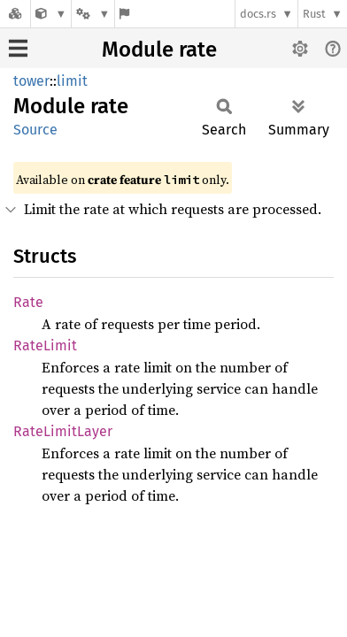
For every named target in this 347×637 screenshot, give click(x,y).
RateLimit (45, 345)
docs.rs (258, 13)
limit (72, 81)
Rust (314, 13)
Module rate (159, 49)
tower (31, 81)
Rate (28, 302)
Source (35, 129)
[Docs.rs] (15, 13)
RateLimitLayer (62, 431)
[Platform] (93, 13)
